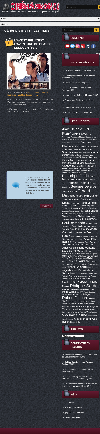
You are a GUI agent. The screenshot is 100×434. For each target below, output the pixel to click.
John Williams (69, 244)
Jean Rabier (84, 239)
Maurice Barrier (68, 258)
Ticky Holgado (67, 312)
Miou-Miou (76, 274)
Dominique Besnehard (72, 170)
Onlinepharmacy (71, 376)
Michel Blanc (87, 264)
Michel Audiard (79, 261)
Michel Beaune (75, 264)
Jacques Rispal (68, 211)
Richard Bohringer (81, 294)
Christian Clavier (70, 157)
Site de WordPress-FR (74, 418)
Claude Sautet (90, 163)
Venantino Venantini (79, 312)
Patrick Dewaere (78, 278)
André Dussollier (73, 139)
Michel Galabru (76, 266)
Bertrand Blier (76, 150)
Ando (67, 369)
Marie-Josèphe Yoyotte (89, 254)
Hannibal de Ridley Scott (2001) (78, 112)
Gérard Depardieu (76, 193)
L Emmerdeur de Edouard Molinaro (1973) (79, 356)
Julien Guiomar (70, 247)
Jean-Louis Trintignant (77, 216)
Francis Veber (81, 179)
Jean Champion (79, 233)
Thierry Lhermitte (71, 309)
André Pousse (86, 139)
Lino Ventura (87, 247)
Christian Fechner (88, 157)
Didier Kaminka (87, 168)
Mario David (68, 256)
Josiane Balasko (85, 244)
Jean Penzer (73, 239)
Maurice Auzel (92, 256)
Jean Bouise (82, 229)
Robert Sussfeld (84, 301)
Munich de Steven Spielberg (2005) (80, 107)
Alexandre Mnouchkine (80, 137)
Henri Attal (80, 199)
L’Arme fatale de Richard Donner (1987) (81, 95)
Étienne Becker (75, 322)
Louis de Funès (71, 250)
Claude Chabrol (76, 163)
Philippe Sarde (84, 285)
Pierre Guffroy (67, 289)
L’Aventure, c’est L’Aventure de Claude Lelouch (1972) (33, 44)
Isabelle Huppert (87, 205)
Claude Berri (68, 160)
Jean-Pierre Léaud (74, 226)
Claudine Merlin (83, 166)
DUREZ (68, 362)
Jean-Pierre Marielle (89, 226)
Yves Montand (82, 318)
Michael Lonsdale (81, 258)
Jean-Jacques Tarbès (75, 214)
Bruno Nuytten (84, 152)
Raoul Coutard (89, 292)
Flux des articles (73, 407)
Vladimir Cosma (74, 315)
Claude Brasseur (81, 160)
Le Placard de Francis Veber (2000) (80, 70)
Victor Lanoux (92, 312)
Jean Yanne (90, 242)
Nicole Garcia (78, 276)
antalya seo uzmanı (73, 355)
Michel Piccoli (77, 270)
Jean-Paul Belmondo (79, 221)
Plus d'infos (46, 206)
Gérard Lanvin (67, 200)
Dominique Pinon (78, 173)
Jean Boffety (68, 229)
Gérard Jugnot (89, 195)
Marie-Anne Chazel (71, 253)
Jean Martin (86, 236)
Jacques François (86, 208)
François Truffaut (78, 182)
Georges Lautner (69, 191)
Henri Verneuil (88, 202)
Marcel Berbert (86, 251)
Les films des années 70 (28, 95)
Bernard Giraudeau (79, 146)
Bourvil (75, 152)
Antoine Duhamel (74, 143)
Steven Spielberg (79, 306)
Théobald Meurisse (89, 309)
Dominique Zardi (74, 176)
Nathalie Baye (67, 276)
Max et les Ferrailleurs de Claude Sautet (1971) (77, 377)
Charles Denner (76, 155)
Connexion (69, 402)
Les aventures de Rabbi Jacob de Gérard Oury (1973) (79, 385)
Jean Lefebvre (76, 236)
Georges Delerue (83, 186)
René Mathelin (67, 294)
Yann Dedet (92, 316)
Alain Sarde (79, 134)
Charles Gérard (87, 155)
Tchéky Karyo (93, 307)
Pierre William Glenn (72, 291)
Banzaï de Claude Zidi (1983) (77, 83)
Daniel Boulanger (74, 168)
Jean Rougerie (78, 242)
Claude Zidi (69, 165)
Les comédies (33, 92)
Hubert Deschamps (70, 205)
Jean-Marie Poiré (78, 219)
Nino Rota (86, 276)
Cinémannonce (71, 384)
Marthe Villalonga (80, 256)
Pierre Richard (89, 289)
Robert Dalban (74, 298)
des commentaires (74, 412)
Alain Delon (70, 129)
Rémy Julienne (78, 303)
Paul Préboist (79, 281)
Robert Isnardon (72, 301)
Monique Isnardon (89, 274)
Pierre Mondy (77, 289)
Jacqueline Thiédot (69, 208)
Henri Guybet (75, 203)
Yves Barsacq (67, 319)
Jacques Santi (79, 211)
